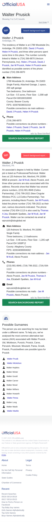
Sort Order (43, 22)
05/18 (14, 497)
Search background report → (35, 31)
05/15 (14, 499)
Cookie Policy (31, 475)
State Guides (7, 478)
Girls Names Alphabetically (13, 510)
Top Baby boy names (10, 507)
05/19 (9, 497)
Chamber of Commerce (11, 483)
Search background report (26, 138)
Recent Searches (9, 494)
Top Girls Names (9, 513)
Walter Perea (10, 398)
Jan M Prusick (17, 65)
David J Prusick (36, 48)
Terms (28, 465)
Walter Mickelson (11, 363)
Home (4, 465)
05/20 (4, 497)
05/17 (4, 499)
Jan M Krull (23, 180)
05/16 (9, 499)
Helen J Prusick (28, 62)
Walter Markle (10, 411)
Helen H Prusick (10, 52)
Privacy (29, 470)
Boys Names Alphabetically (13, 516)
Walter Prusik (10, 359)
